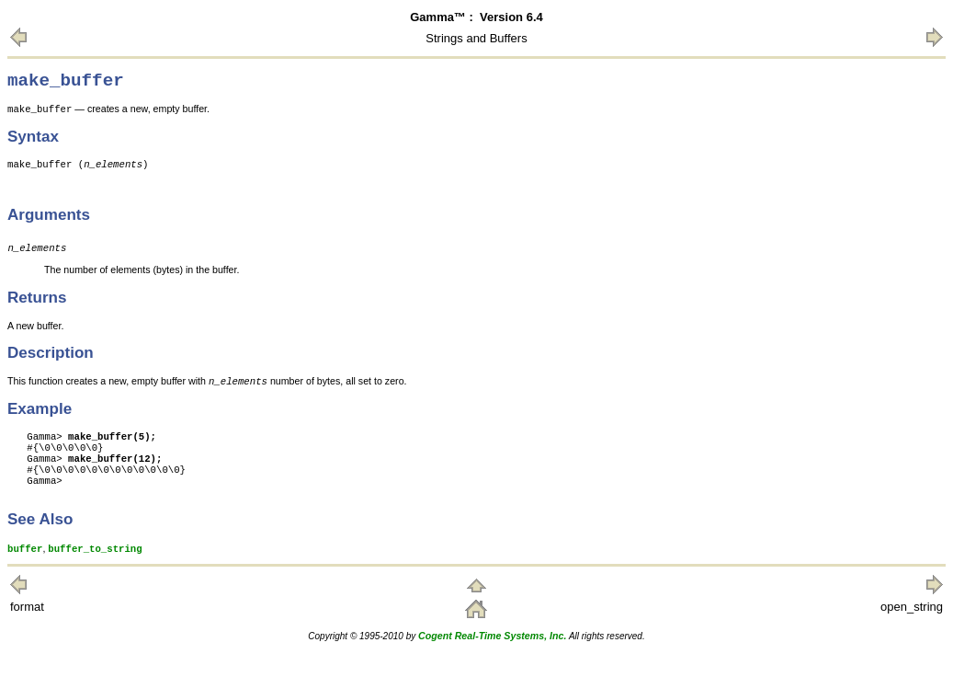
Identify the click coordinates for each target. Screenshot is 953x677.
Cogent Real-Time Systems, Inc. (492, 661)
